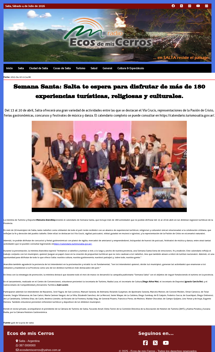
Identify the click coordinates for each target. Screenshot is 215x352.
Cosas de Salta (62, 68)
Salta (21, 68)
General (107, 68)
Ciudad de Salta (38, 68)
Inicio (9, 68)
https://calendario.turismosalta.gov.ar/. (73, 243)
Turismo (80, 68)
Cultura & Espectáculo (130, 68)
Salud (94, 68)
